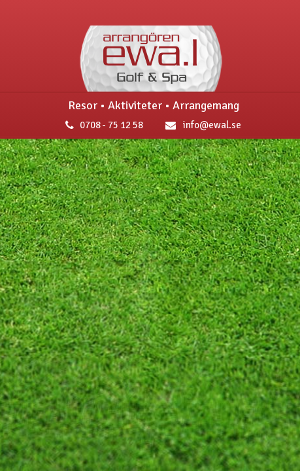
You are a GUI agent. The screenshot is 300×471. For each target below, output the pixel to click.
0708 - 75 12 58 (101, 125)
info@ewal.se (200, 125)
